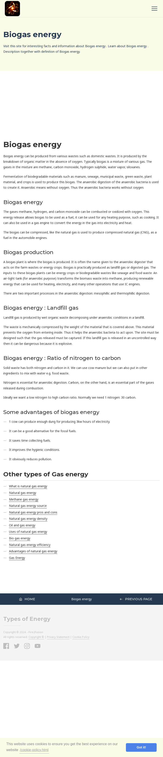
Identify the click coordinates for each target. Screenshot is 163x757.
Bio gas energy (19, 538)
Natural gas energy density (28, 519)
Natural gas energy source (28, 506)
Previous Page (136, 599)
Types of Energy (26, 619)
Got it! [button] (141, 747)
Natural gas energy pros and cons (33, 512)
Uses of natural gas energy (28, 531)
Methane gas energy (23, 499)
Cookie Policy (80, 637)
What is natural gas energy (28, 486)
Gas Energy (17, 558)
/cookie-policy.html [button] (34, 750)
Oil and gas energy (22, 525)
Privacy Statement (58, 637)
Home (27, 599)
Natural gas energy (22, 493)
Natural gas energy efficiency (29, 545)
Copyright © (36, 637)
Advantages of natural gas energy (33, 551)
